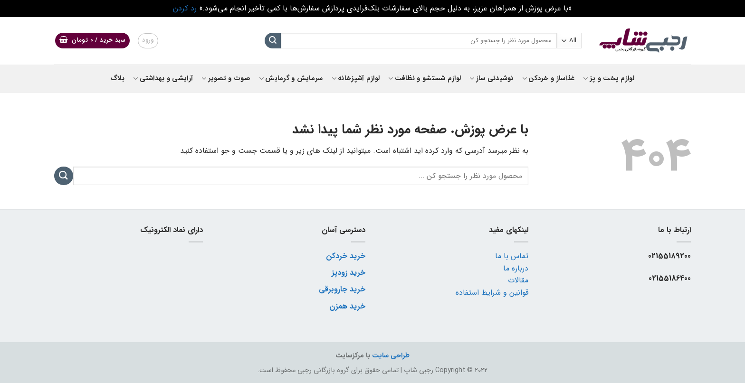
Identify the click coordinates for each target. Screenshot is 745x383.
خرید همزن (347, 306)
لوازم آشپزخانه (356, 78)
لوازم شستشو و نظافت (424, 78)
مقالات (518, 280)
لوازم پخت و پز (608, 78)
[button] (92, 40)
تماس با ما (511, 256)
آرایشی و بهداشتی (163, 78)
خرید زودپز (348, 273)
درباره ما (515, 268)
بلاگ (117, 78)
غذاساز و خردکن (548, 78)
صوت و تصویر (225, 78)
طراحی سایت (391, 355)
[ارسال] (273, 41)
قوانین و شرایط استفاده (492, 293)
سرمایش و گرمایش (291, 78)
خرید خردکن (345, 256)
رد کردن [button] (185, 8)
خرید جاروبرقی (342, 289)
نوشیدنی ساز (491, 78)
